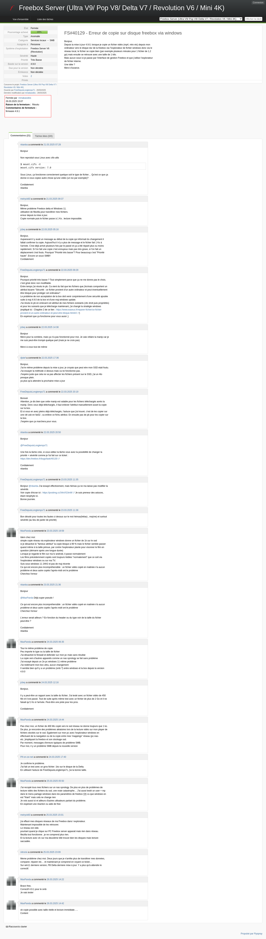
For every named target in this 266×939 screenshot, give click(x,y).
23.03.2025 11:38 (69, 510)
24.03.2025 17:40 (57, 757)
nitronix (24, 852)
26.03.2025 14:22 (55, 879)
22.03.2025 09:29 (69, 270)
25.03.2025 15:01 (54, 815)
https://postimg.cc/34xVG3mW (57, 492)
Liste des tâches (45, 19)
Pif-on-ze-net (26, 757)
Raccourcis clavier (16, 926)
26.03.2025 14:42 (55, 903)
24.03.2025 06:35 (55, 642)
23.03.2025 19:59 (55, 531)
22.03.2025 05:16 (50, 229)
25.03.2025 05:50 (55, 781)
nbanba (24, 144)
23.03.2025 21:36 (52, 584)
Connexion (258, 2)
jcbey (22, 229)
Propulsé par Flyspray (251, 933)
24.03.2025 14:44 (55, 719)
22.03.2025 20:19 (69, 391)
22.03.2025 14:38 (50, 327)
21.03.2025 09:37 (54, 199)
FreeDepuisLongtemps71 (24, 90)
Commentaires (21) (20, 135)
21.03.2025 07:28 (52, 144)
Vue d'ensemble (20, 19)
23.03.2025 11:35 (69, 479)
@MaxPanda (26, 597)
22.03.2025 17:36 (50, 358)
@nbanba (33, 486)
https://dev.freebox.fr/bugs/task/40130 (38, 458)
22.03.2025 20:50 (52, 432)
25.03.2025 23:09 (51, 852)
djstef (23, 358)
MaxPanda (25, 531)
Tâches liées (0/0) (43, 136)
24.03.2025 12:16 (50, 682)
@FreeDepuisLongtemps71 (33, 445)
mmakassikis (30, 93)
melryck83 (25, 199)
